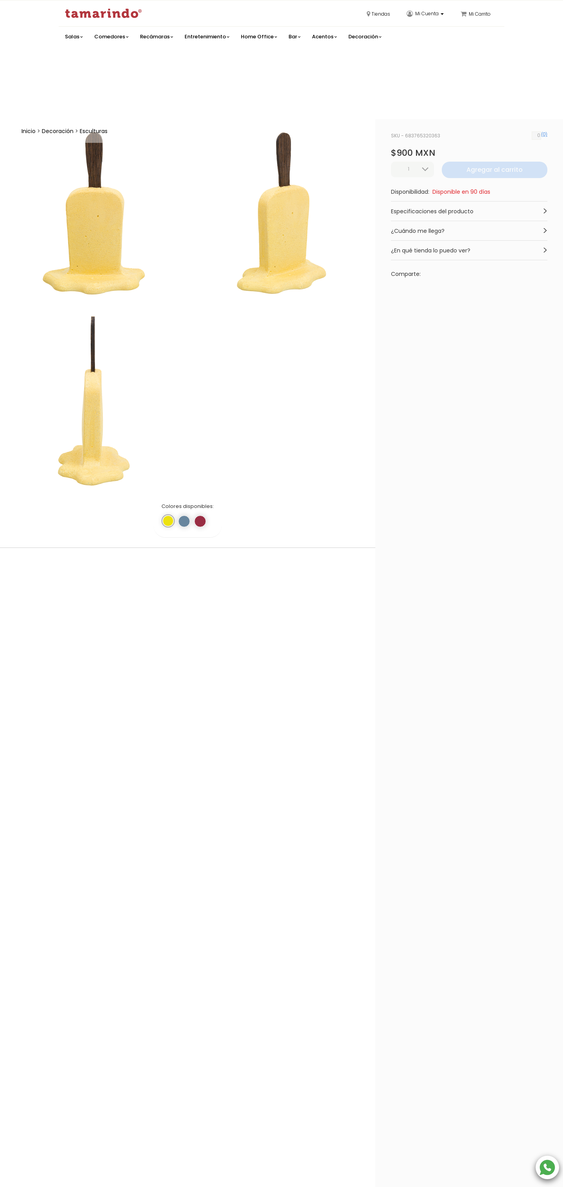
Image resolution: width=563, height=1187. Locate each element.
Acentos (324, 37)
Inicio (29, 131)
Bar (294, 37)
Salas (73, 37)
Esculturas (94, 131)
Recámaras (156, 37)
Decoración (364, 37)
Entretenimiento (207, 37)
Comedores (111, 37)
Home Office (259, 37)
